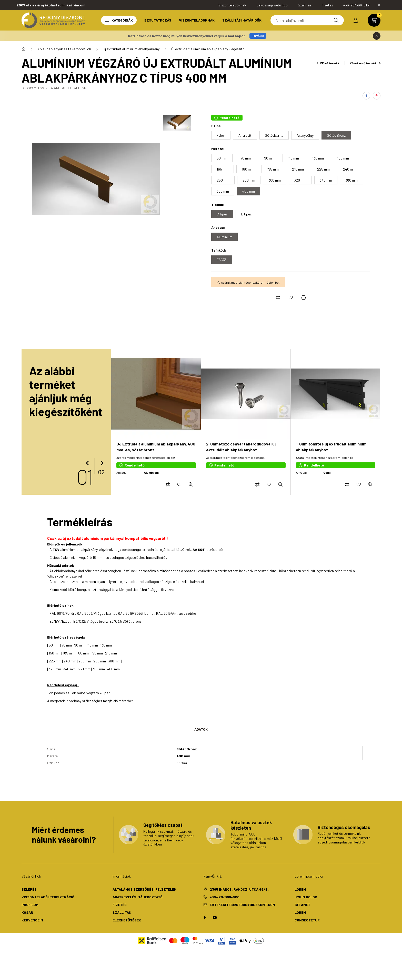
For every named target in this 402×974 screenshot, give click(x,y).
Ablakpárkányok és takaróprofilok (64, 49)
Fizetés (120, 904)
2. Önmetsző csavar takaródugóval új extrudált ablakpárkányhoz (241, 446)
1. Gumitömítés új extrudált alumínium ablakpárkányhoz (331, 446)
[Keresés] (307, 20)
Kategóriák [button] (119, 20)
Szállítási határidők (242, 20)
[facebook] (366, 96)
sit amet (302, 904)
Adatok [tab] (201, 729)
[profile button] (355, 20)
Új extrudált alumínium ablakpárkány (131, 49)
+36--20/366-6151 (224, 897)
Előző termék (328, 63)
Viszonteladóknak (197, 20)
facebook (204, 917)
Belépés (29, 889)
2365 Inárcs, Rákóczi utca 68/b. (239, 889)
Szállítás (122, 912)
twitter (225, 917)
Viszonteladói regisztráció (48, 897)
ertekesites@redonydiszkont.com (242, 904)
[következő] (101, 463)
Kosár (27, 912)
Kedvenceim (32, 920)
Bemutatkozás (157, 20)
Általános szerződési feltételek (144, 889)
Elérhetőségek (127, 920)
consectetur (307, 920)
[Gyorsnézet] (191, 484)
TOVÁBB (258, 35)
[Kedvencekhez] (291, 297)
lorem (300, 889)
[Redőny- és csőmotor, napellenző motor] (24, 49)
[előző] (88, 463)
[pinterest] (376, 96)
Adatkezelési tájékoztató (138, 897)
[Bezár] (379, 5)
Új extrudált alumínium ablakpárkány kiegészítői (208, 49)
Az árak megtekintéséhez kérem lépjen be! (250, 282)
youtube (215, 917)
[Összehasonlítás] (278, 297)
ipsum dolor (306, 897)
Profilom (30, 904)
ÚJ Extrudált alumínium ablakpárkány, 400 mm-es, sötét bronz (155, 446)
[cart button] (374, 20)
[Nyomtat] (303, 297)
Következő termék (365, 63)
